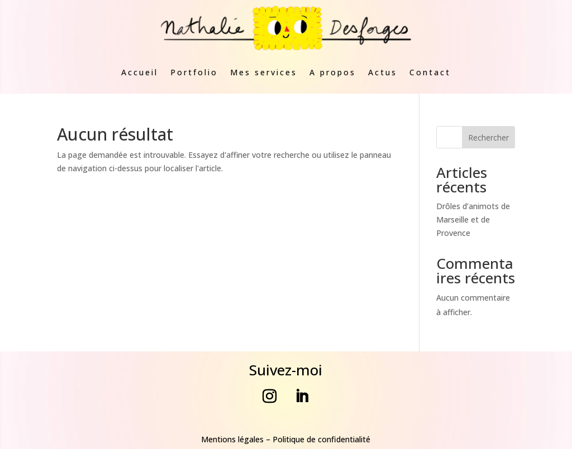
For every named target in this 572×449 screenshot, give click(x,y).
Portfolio (194, 72)
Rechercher (488, 137)
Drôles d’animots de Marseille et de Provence (473, 219)
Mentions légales (232, 439)
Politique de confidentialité (321, 439)
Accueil (139, 72)
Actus (382, 72)
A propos (332, 72)
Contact (430, 72)
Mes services (263, 72)
